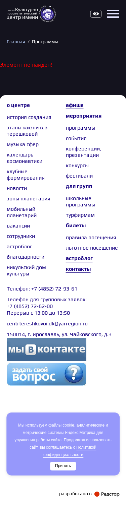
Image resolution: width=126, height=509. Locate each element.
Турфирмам (80, 215)
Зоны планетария (28, 198)
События (76, 138)
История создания (29, 117)
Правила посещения (91, 237)
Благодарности (25, 257)
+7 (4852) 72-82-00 (30, 306)
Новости (17, 188)
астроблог (19, 246)
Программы (80, 128)
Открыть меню (113, 13)
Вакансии (18, 225)
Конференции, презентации (83, 151)
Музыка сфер (23, 144)
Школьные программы (80, 201)
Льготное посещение (92, 248)
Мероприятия (83, 116)
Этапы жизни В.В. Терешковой (28, 130)
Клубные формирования (26, 174)
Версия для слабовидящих (96, 13)
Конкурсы (77, 165)
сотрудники (21, 236)
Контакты (78, 269)
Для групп (79, 186)
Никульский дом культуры (26, 270)
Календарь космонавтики (24, 157)
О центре (18, 105)
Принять (63, 465)
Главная (16, 41)
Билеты (76, 225)
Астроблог (79, 258)
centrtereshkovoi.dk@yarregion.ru (47, 323)
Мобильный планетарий (22, 212)
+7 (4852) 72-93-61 (54, 288)
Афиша (75, 105)
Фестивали (79, 176)
